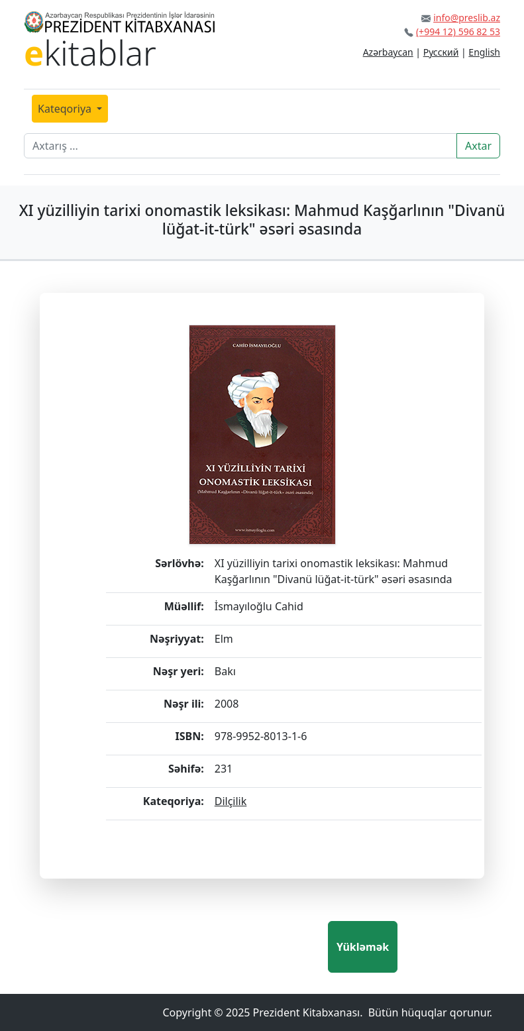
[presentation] (227, 947)
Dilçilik (231, 801)
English (484, 52)
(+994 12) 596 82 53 (458, 31)
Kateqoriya (66, 108)
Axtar (478, 145)
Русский (441, 52)
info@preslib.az (466, 17)
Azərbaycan (388, 52)
